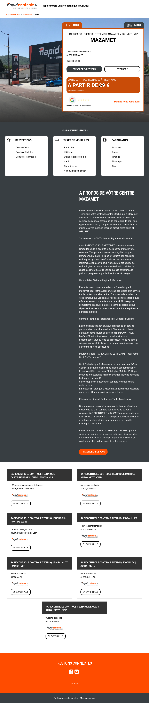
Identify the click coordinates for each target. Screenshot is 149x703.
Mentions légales (87, 698)
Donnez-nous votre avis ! (127, 101)
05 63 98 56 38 (73, 61)
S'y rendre (122, 69)
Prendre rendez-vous (84, 69)
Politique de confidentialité (66, 698)
